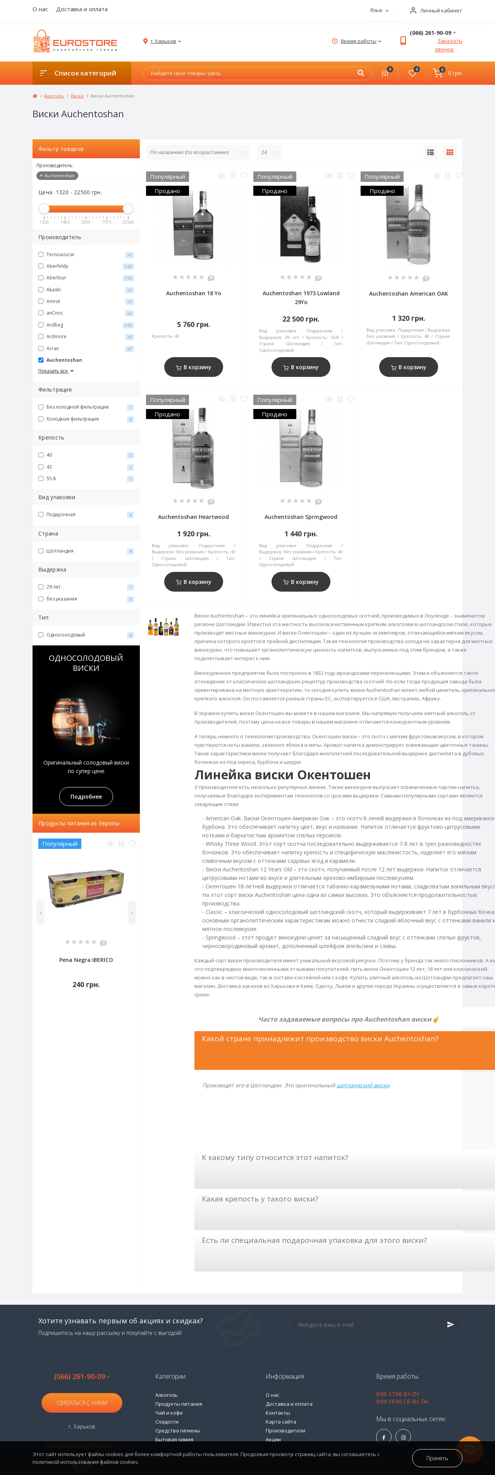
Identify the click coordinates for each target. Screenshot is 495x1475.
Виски (77, 96)
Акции (273, 1439)
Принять (437, 1458)
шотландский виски (363, 1085)
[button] (433, 10)
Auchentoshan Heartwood (193, 516)
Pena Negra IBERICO (86, 959)
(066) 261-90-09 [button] (82, 1376)
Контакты (278, 1412)
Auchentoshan (57, 175)
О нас (40, 9)
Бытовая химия (174, 1439)
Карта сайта (281, 1421)
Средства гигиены (177, 1430)
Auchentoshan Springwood (301, 516)
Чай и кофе (169, 1412)
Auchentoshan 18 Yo (193, 293)
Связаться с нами (82, 1403)
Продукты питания (178, 1403)
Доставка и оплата (82, 9)
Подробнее (86, 796)
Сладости (167, 1421)
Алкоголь (54, 96)
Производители (285, 1430)
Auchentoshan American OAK (408, 293)
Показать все (56, 371)
